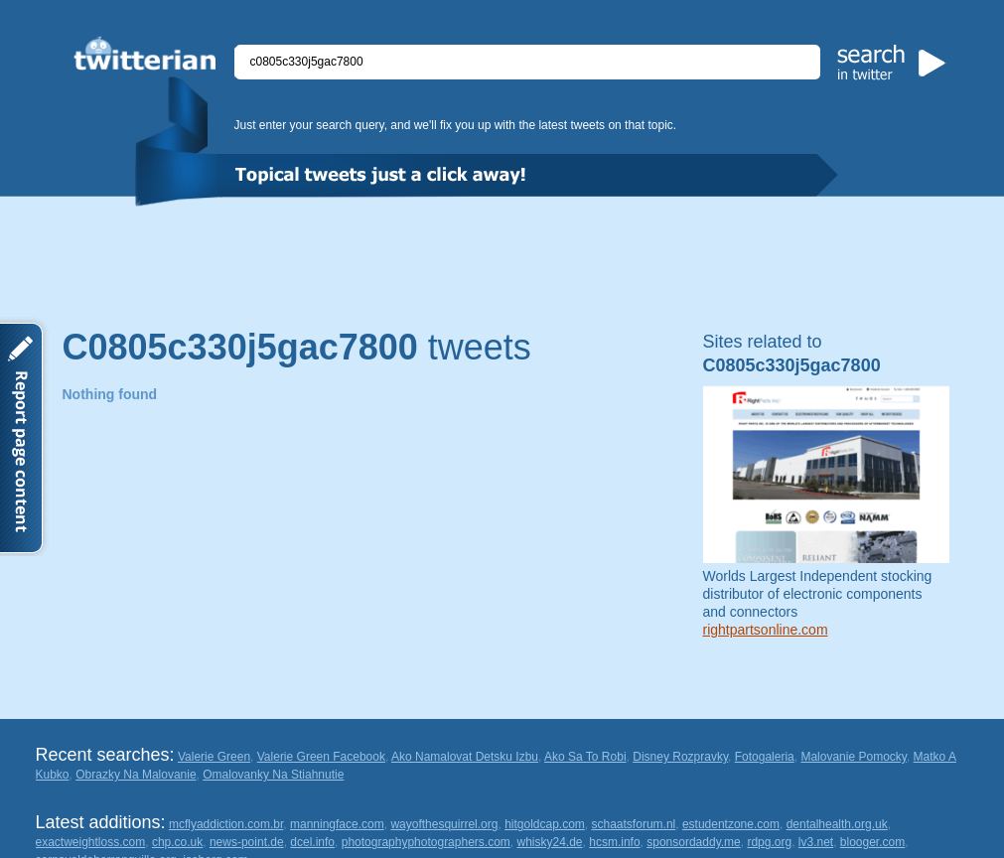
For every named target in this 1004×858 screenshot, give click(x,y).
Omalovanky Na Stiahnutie (273, 775)
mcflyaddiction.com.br (226, 824)
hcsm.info (614, 842)
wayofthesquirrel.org (444, 824)
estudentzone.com (731, 824)
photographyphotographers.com (426, 842)
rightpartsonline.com (765, 630)
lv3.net (815, 842)
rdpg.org (769, 842)
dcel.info (312, 842)
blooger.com (872, 842)
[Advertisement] (502, 261)
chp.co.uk (177, 842)
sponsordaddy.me (693, 842)
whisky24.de (550, 842)
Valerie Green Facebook (321, 757)
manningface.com (337, 824)
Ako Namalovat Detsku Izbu (464, 757)
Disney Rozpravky (680, 757)
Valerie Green (214, 757)
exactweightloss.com (91, 842)
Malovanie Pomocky (853, 757)
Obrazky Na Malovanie (135, 775)
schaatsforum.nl (634, 824)
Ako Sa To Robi (585, 757)
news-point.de (247, 842)
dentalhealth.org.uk (837, 824)
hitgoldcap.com (544, 824)
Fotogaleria (764, 757)
